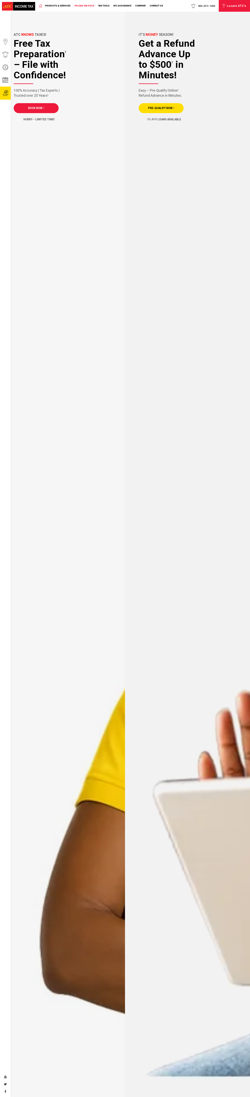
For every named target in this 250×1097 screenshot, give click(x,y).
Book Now (35, 108)
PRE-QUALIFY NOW (160, 108)
